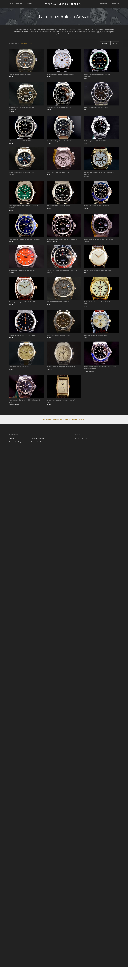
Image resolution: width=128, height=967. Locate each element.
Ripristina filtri (26, 43)
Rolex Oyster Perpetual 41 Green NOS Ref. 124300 (23, 207)
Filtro (114, 43)
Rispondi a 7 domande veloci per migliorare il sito (62, 419)
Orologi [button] (19, 4)
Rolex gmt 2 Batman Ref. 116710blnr (96, 206)
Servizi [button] (29, 4)
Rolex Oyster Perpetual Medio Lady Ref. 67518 (98, 303)
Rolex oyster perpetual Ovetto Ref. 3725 (22, 302)
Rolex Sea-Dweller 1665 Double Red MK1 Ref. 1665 (24, 401)
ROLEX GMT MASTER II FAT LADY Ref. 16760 (62, 270)
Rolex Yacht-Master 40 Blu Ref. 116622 (22, 172)
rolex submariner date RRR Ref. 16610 (60, 107)
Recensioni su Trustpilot (38, 442)
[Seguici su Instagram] (79, 438)
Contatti (103, 4)
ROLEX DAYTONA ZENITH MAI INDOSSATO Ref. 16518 (99, 173)
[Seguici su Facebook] (75, 438)
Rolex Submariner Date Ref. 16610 (96, 107)
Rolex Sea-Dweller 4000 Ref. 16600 (58, 335)
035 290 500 (114, 4)
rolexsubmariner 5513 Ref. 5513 (20, 141)
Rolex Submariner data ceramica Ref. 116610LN (22, 108)
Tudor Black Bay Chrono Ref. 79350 (59, 141)
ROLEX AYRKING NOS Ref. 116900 (58, 206)
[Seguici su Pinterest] (86, 438)
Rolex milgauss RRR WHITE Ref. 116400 (60, 74)
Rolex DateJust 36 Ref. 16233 (19, 366)
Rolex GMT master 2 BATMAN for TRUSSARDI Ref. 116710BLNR (100, 367)
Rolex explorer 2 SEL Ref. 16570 (95, 141)
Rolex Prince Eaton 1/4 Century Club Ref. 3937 (61, 401)
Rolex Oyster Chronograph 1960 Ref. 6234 (61, 366)
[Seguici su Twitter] (82, 438)
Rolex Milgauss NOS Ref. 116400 (20, 74)
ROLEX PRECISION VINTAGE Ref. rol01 (97, 270)
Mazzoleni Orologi (64, 4)
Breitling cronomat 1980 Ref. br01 (95, 335)
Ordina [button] (105, 43)
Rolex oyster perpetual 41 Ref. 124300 (22, 270)
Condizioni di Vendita (37, 438)
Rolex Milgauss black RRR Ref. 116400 (22, 335)
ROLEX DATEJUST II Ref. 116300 (58, 302)
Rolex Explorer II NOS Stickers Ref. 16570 (98, 239)
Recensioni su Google (15, 442)
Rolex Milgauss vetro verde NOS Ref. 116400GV (97, 75)
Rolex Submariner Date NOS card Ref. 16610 (62, 239)
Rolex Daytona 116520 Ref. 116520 (58, 172)
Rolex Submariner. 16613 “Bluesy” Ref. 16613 (24, 239)
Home (11, 4)
